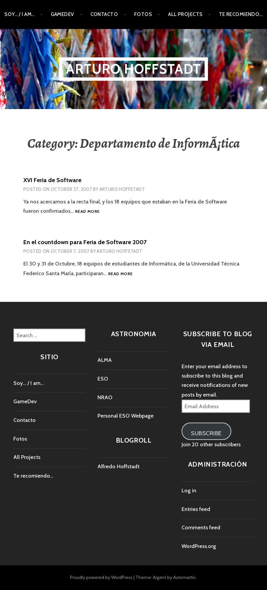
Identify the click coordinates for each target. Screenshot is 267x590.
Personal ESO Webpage (125, 416)
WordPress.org (199, 546)
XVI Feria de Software (52, 180)
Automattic (184, 577)
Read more (87, 211)
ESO (102, 379)
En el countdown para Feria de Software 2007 (85, 242)
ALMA (104, 360)
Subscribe (206, 433)
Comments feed (201, 527)
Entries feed (196, 509)
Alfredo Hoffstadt (118, 466)
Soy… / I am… (19, 14)
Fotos (143, 14)
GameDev (62, 14)
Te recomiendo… (241, 14)
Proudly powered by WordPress (101, 577)
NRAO (104, 397)
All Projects (185, 14)
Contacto (104, 14)
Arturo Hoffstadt (133, 69)
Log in (189, 490)
